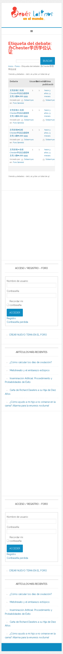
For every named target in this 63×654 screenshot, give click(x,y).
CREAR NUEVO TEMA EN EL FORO (28, 334)
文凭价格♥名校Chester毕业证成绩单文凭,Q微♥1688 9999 (19, 133)
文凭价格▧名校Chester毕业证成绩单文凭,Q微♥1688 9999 (19, 93)
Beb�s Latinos (32, 13)
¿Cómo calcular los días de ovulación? (31, 362)
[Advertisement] (31, 225)
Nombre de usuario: (17, 281)
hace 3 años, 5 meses (47, 93)
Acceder (14, 312)
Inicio (10, 66)
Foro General (18, 103)
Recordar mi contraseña (16, 303)
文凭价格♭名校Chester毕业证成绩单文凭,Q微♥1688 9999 (19, 113)
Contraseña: (13, 291)
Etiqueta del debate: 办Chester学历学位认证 (30, 48)
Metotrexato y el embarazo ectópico (30, 370)
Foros (17, 66)
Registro (11, 318)
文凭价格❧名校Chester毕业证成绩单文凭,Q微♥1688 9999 (19, 152)
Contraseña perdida (17, 322)
